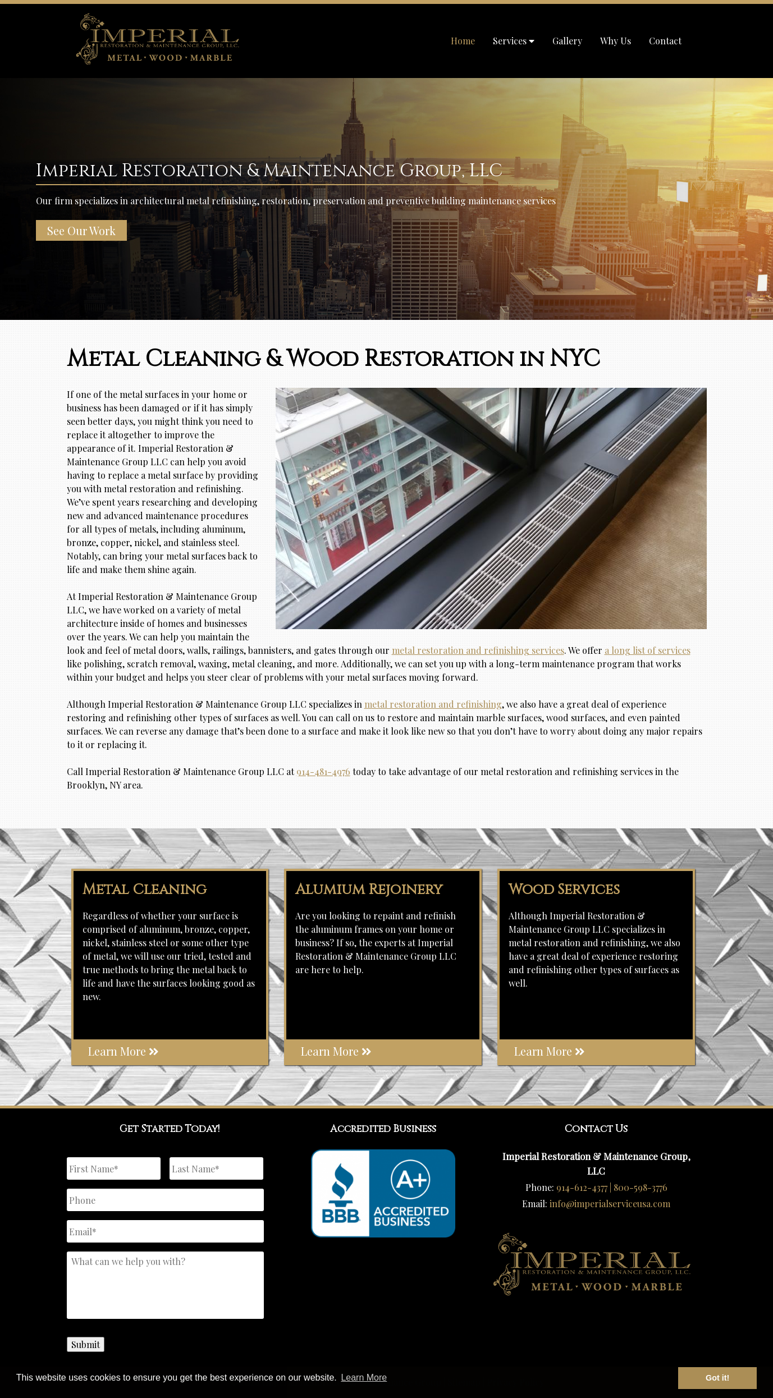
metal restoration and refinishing (433, 704)
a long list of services (647, 650)
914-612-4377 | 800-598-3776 (611, 1187)
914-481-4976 (323, 771)
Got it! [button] (717, 1377)
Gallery (567, 41)
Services (513, 41)
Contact (665, 41)
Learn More (123, 1050)
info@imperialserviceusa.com (610, 1203)
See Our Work (81, 230)
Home (463, 41)
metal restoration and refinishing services (478, 650)
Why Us (615, 41)
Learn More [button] (364, 1377)
